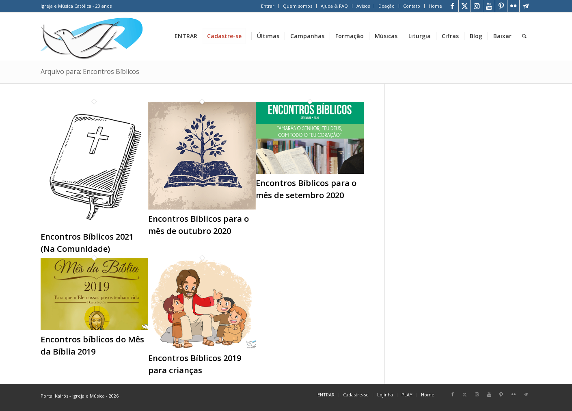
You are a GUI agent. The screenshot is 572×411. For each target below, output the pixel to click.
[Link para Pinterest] (501, 6)
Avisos (363, 6)
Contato (411, 6)
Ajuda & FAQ (334, 6)
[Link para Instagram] (477, 6)
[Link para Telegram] (526, 6)
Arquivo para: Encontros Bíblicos (90, 71)
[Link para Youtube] (489, 6)
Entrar (267, 6)
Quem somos (297, 6)
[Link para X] (465, 6)
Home (435, 6)
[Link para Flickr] (513, 6)
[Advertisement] (468, 146)
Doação (386, 6)
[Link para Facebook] (452, 6)
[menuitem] (268, 6)
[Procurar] (524, 36)
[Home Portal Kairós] (92, 36)
